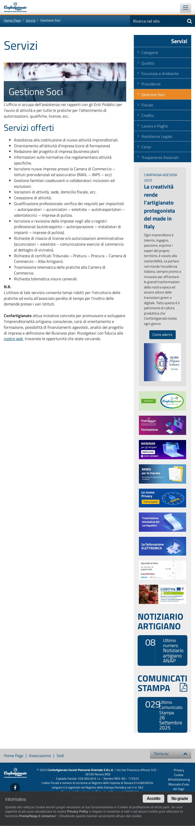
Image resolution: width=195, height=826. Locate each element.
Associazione (40, 755)
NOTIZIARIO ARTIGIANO (160, 621)
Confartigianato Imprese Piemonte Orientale (18, 7)
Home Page (12, 20)
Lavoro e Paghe (154, 126)
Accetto (153, 798)
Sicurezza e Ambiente (160, 73)
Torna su (170, 753)
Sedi (60, 755)
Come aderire (162, 334)
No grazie (179, 798)
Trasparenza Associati (160, 157)
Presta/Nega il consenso (37, 816)
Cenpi (146, 147)
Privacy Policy (77, 811)
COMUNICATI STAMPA (162, 683)
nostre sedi (13, 339)
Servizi (31, 20)
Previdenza (150, 84)
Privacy (179, 770)
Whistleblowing (179, 779)
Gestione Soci (153, 94)
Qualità (147, 63)
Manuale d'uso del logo (178, 787)
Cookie (179, 774)
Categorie (149, 52)
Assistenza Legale (156, 136)
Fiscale (147, 105)
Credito (147, 115)
